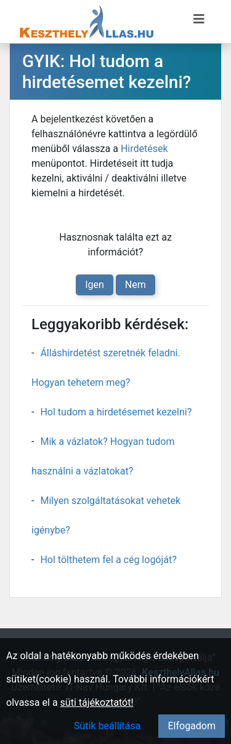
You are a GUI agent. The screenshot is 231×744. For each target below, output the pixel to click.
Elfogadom (192, 726)
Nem (135, 284)
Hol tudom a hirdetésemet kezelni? (116, 412)
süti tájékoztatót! (97, 702)
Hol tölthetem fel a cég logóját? (108, 560)
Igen (94, 284)
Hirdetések (144, 148)
